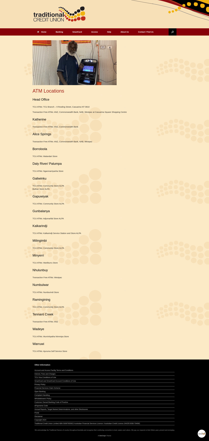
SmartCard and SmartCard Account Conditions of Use (55, 381)
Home (41, 32)
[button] (172, 32)
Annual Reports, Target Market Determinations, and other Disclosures (61, 409)
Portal (37, 413)
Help (109, 32)
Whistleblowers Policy (43, 399)
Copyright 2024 (40, 420)
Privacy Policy (40, 384)
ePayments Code (41, 406)
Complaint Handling (42, 395)
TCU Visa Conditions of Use (45, 377)
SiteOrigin (102, 435)
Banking (59, 32)
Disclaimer (39, 416)
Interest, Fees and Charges (45, 374)
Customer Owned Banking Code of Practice (51, 402)
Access (94, 32)
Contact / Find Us (145, 32)
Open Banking (40, 392)
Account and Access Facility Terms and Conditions (54, 370)
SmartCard (77, 32)
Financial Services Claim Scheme (47, 388)
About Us (124, 32)
